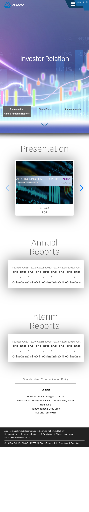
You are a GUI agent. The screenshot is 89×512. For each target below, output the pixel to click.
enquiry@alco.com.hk (21, 503)
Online (32, 314)
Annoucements (73, 109)
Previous (12, 291)
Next (79, 291)
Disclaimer (63, 508)
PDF (44, 212)
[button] (81, 187)
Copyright (75, 508)
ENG (79, 2)
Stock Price (45, 109)
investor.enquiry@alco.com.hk (49, 462)
